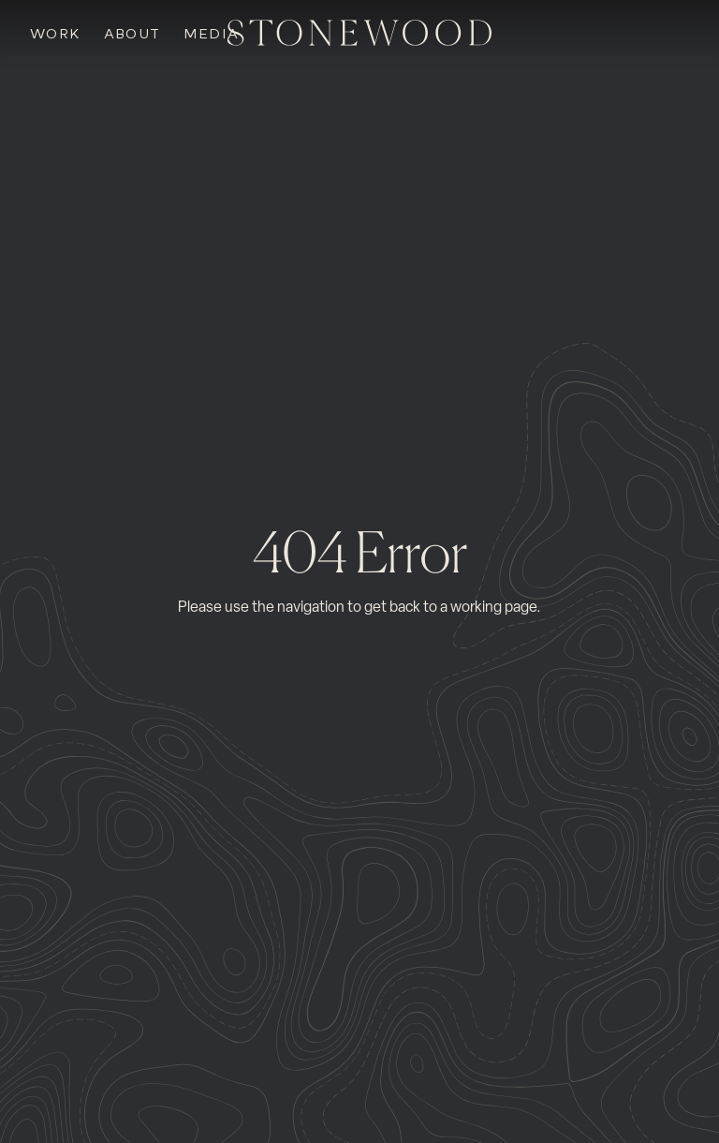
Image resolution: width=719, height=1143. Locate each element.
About (132, 34)
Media (211, 34)
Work (55, 34)
